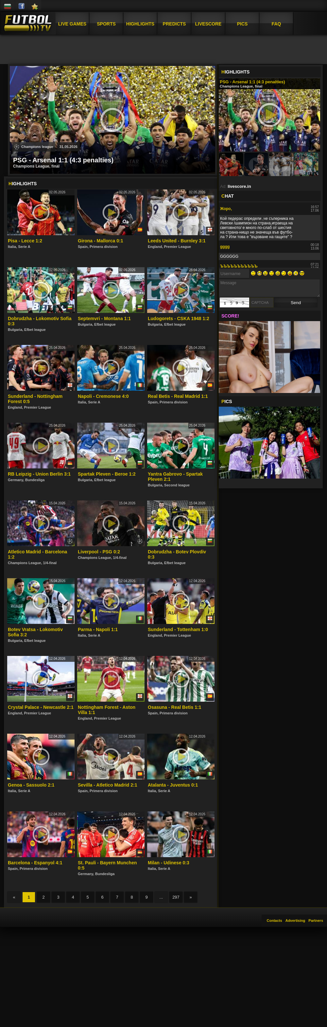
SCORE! (230, 315)
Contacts (274, 920)
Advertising (295, 920)
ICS (226, 401)
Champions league (33, 147)
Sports (106, 23)
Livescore (208, 23)
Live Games (72, 23)
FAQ (276, 23)
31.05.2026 (68, 147)
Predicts (174, 23)
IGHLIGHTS (235, 71)
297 (176, 897)
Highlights (140, 23)
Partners (315, 920)
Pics (242, 23)
